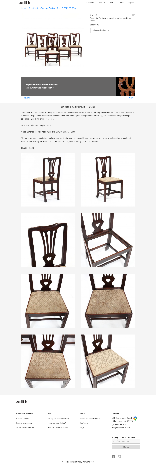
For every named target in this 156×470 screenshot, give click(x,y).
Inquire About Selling (57, 423)
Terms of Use (75, 462)
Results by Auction (24, 423)
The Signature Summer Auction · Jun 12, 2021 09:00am (53, 8)
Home (23, 8)
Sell (111, 2)
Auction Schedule (23, 418)
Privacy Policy (88, 462)
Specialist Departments (90, 418)
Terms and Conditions (25, 427)
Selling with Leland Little (58, 418)
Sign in (131, 2)
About (121, 2)
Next (132, 98)
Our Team (84, 423)
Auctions (90, 2)
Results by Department (58, 427)
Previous (25, 98)
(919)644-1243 (119, 424)
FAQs (82, 427)
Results (102, 2)
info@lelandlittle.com (121, 427)
